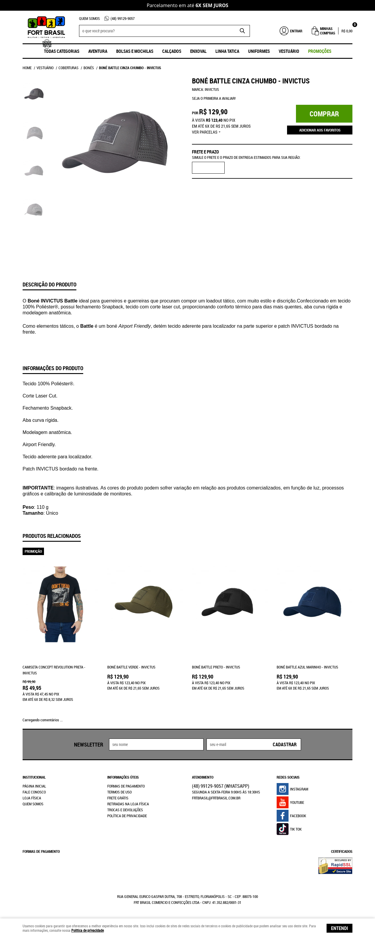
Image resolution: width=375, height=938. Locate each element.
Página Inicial (34, 786)
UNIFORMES (259, 51)
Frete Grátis (117, 798)
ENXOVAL (198, 51)
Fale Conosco (34, 792)
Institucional (34, 777)
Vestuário (289, 51)
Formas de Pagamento (126, 786)
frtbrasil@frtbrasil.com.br (216, 798)
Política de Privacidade (127, 815)
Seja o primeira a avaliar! (214, 98)
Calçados (171, 51)
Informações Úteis (123, 777)
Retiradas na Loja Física (128, 804)
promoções (319, 51)
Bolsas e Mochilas (134, 51)
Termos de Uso (119, 792)
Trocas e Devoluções (125, 809)
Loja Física (32, 798)
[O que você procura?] (242, 31)
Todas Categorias (61, 51)
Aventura (97, 51)
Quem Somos (89, 18)
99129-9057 (123, 18)
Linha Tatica (227, 51)
